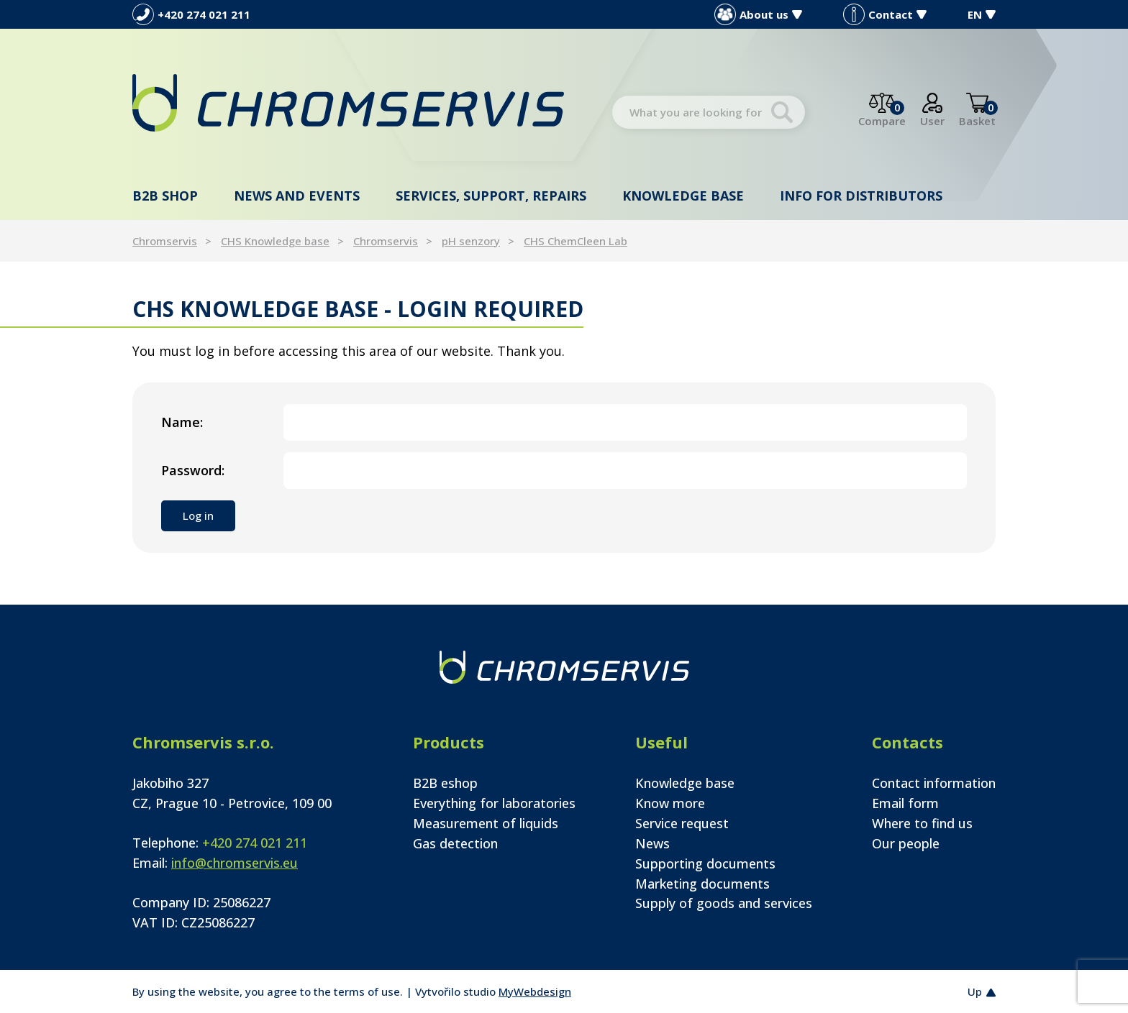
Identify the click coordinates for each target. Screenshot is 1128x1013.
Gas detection (455, 843)
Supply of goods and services (723, 903)
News (652, 843)
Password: (192, 470)
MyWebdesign (535, 991)
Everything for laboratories (494, 803)
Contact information (934, 783)
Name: (182, 422)
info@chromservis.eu (234, 862)
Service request (682, 823)
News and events (297, 195)
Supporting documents (705, 863)
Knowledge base (683, 195)
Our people (906, 843)
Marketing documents (702, 883)
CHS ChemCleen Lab (575, 241)
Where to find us (922, 823)
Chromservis (164, 241)
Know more (670, 803)
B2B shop (165, 195)
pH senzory (471, 241)
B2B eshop (445, 783)
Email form (905, 803)
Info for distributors (861, 195)
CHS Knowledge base (275, 241)
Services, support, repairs (491, 195)
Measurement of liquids (485, 823)
